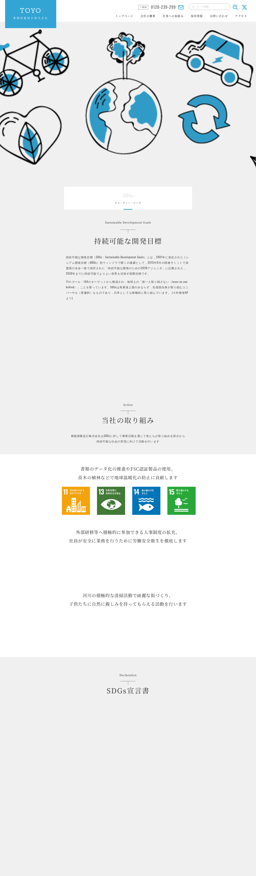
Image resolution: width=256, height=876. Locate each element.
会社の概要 (148, 16)
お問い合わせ (219, 16)
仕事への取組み (173, 16)
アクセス (241, 16)
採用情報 (197, 16)
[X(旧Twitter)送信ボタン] (244, 10)
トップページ (124, 16)
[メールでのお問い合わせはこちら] (181, 7)
